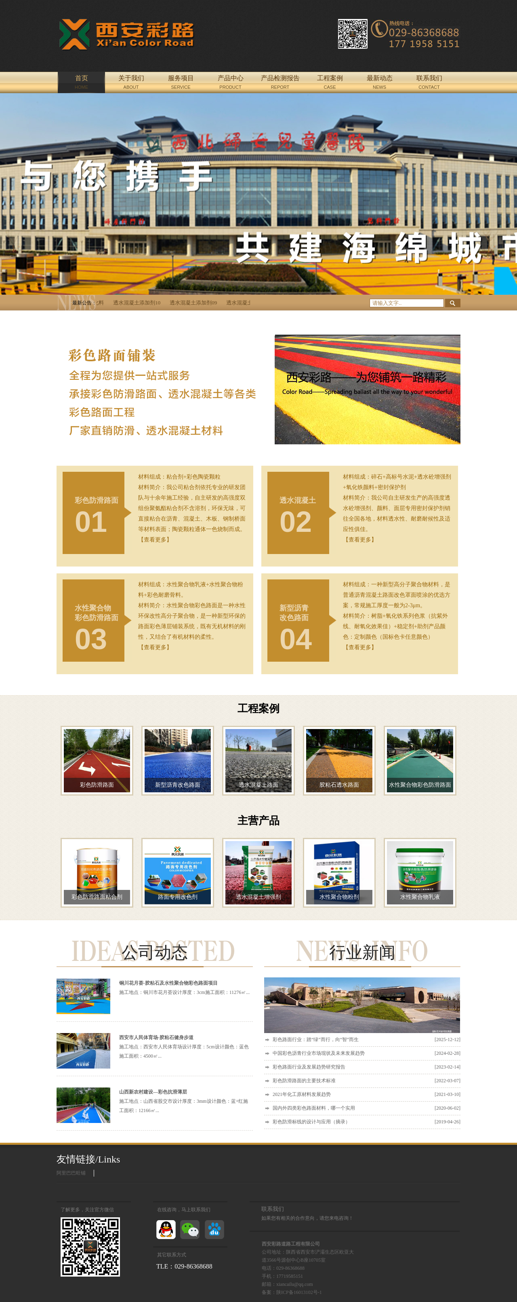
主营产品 (258, 821)
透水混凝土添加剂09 (197, 303)
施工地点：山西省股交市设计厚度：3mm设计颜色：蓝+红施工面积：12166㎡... (183, 1101)
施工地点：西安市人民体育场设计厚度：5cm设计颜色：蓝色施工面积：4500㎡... (184, 1047)
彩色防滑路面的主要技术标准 (366, 1080)
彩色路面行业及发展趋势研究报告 (366, 1067)
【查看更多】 (155, 540)
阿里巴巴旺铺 (71, 1173)
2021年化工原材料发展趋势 (366, 1094)
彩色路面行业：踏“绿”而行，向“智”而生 (366, 1039)
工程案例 (258, 709)
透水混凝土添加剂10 (140, 303)
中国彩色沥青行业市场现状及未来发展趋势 (366, 1053)
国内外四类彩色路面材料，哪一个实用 (366, 1108)
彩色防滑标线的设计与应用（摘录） (366, 1122)
